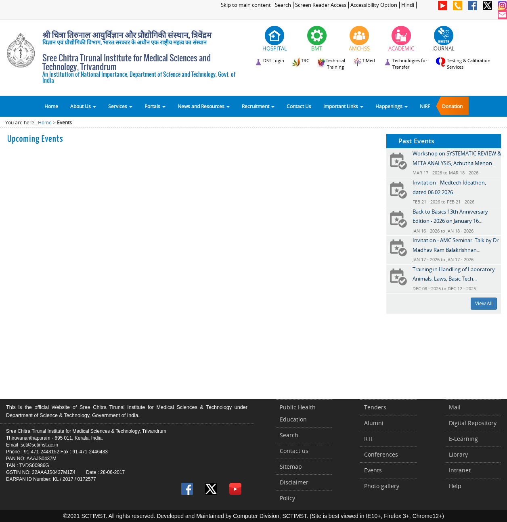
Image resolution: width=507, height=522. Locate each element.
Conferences (381, 454)
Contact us (294, 451)
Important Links (343, 106)
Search (283, 5)
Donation (452, 106)
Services (120, 106)
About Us (83, 106)
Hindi (407, 5)
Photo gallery (381, 486)
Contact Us (299, 106)
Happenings (391, 106)
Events (373, 470)
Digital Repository (473, 423)
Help (455, 486)
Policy (287, 498)
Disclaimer (294, 482)
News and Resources (204, 106)
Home (51, 106)
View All (483, 303)
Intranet (460, 470)
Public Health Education (298, 413)
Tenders (375, 407)
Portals (155, 106)
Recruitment (258, 106)
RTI (368, 438)
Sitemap (291, 466)
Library (458, 454)
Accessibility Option (373, 5)
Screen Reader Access (320, 5)
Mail (455, 407)
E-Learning (463, 438)
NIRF (425, 106)
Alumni (373, 423)
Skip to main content (246, 5)
